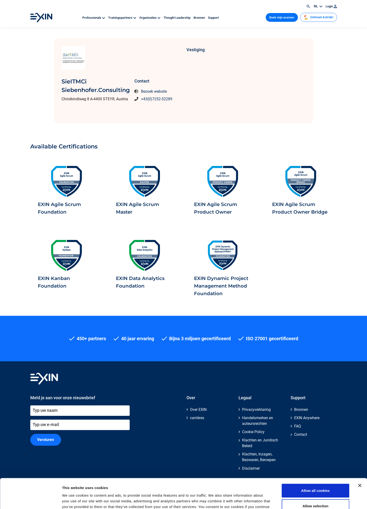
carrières (197, 418)
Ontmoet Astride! (318, 17)
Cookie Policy (253, 432)
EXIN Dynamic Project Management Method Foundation (221, 285)
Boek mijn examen (281, 17)
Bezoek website (154, 91)
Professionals (94, 17)
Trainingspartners (122, 17)
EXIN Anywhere (306, 418)
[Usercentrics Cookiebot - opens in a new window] (30, 499)
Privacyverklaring (256, 409)
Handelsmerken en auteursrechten (257, 421)
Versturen (45, 439)
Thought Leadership (177, 17)
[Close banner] (359, 457)
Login (331, 6)
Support (213, 17)
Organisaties (150, 17)
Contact (300, 434)
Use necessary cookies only (315, 493)
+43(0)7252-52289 (156, 99)
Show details (248, 500)
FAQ (297, 426)
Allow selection (315, 478)
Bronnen (200, 17)
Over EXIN (198, 409)
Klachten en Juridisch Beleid (260, 443)
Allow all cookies (315, 462)
